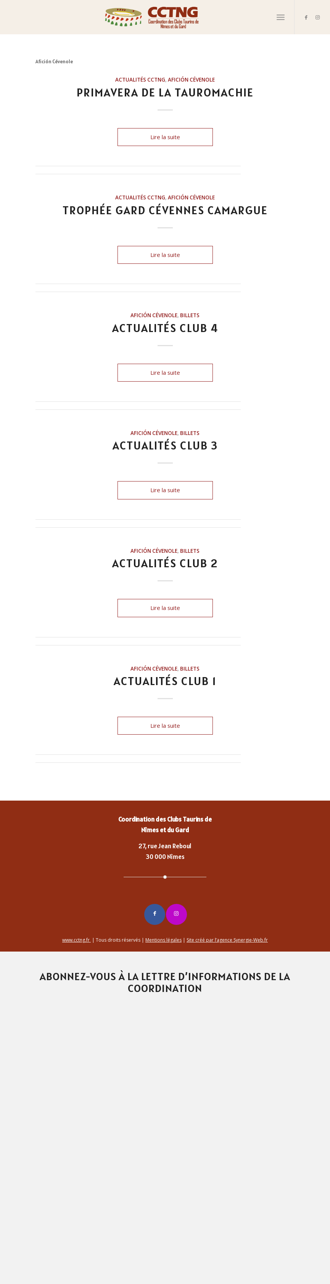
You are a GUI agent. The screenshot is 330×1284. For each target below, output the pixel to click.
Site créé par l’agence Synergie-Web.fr (227, 940)
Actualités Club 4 (165, 328)
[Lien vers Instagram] (318, 17)
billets (190, 315)
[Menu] (281, 17)
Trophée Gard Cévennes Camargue (165, 210)
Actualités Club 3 (165, 445)
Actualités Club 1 (165, 681)
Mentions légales (163, 940)
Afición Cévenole (191, 79)
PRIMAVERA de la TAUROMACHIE (165, 92)
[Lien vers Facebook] (306, 17)
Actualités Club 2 (165, 563)
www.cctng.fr (76, 940)
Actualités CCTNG (140, 79)
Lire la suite (165, 137)
